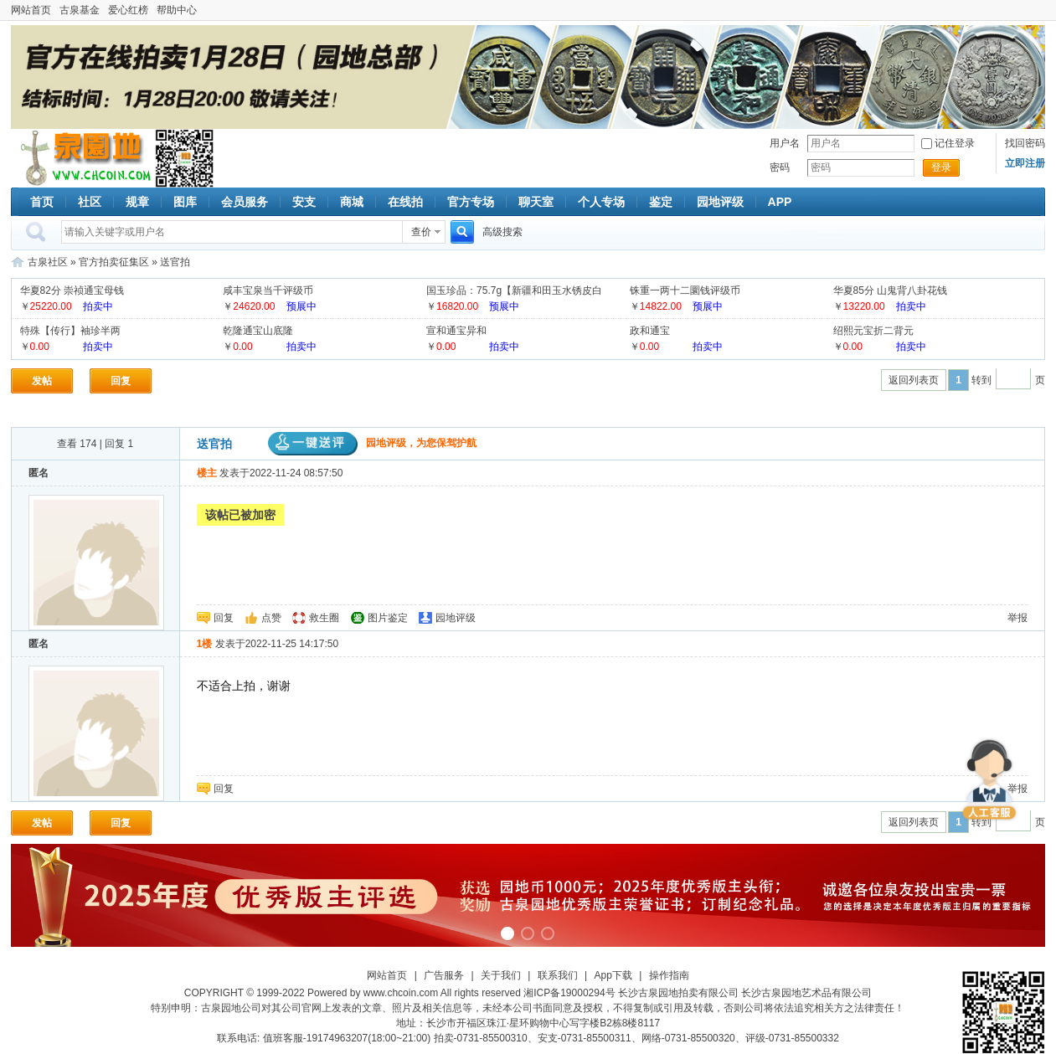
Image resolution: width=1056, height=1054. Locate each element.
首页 (42, 201)
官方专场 (470, 201)
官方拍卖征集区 (114, 262)
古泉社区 (83, 158)
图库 (185, 201)
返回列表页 (914, 380)
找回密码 (1025, 143)
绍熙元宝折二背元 (873, 331)
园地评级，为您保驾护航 (372, 443)
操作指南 (669, 975)
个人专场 (601, 201)
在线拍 (405, 201)
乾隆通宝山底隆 (258, 331)
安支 (304, 201)
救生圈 (324, 618)
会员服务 (244, 201)
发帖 (42, 381)
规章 (137, 201)
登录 (941, 167)
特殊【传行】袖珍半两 (70, 331)
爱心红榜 (128, 10)
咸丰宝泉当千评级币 (268, 290)
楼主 (207, 473)
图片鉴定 (388, 618)
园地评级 (720, 201)
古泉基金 (79, 10)
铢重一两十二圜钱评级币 (685, 290)
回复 (121, 381)
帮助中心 (177, 10)
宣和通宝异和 (456, 331)
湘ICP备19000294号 (569, 993)
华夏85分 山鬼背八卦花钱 (890, 290)
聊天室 (536, 201)
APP (780, 201)
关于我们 (501, 975)
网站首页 (31, 10)
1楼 (205, 644)
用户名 (785, 143)
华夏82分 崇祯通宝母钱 (72, 290)
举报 (1017, 618)
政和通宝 (650, 331)
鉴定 (660, 201)
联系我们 (558, 975)
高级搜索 (502, 232)
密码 (780, 167)
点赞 (271, 618)
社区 (89, 201)
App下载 (613, 975)
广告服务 (444, 975)
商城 (351, 201)
